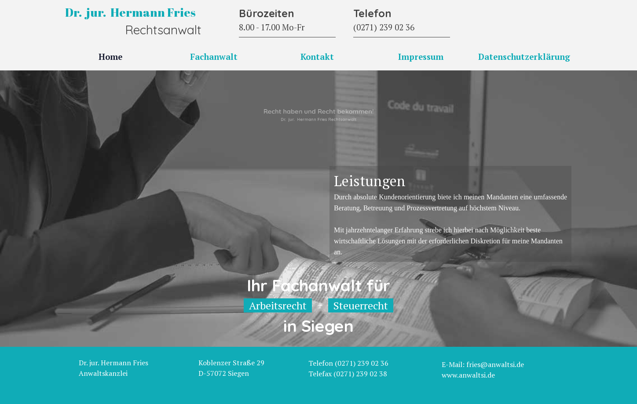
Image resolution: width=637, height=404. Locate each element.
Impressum (420, 56)
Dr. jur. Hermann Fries (130, 12)
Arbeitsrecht (278, 305)
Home (110, 56)
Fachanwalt (214, 56)
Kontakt (317, 56)
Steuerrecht (360, 305)
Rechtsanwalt (163, 29)
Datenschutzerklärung (524, 56)
